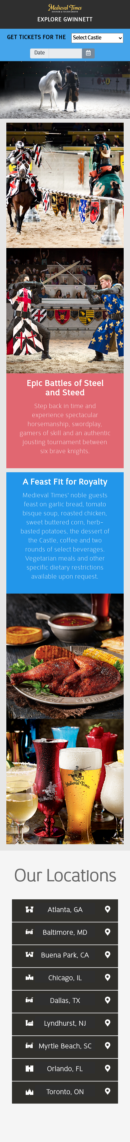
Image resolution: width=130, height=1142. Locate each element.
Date (39, 53)
